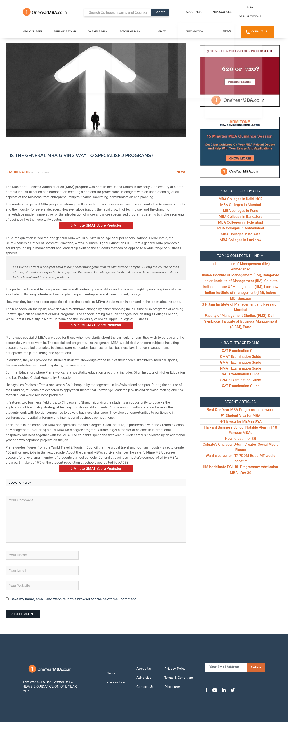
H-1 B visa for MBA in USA (240, 421)
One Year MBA (97, 32)
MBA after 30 (240, 473)
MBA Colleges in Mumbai (240, 205)
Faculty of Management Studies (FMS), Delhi (240, 315)
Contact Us (144, 687)
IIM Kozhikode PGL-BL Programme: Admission (240, 467)
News (227, 31)
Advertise (143, 678)
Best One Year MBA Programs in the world (240, 410)
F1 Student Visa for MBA (240, 415)
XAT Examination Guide (240, 386)
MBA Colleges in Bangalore (240, 216)
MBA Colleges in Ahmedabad (240, 228)
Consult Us (259, 32)
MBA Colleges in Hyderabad (240, 222)
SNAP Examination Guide (240, 380)
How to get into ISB (240, 438)
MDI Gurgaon (240, 298)
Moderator (20, 172)
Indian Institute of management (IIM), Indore (240, 292)
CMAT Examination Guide (240, 356)
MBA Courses (222, 12)
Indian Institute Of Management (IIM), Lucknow (240, 287)
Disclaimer (172, 687)
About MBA (193, 12)
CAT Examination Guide (240, 351)
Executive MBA (129, 32)
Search (160, 12)
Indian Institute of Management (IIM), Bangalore (240, 275)
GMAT (162, 32)
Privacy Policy (175, 669)
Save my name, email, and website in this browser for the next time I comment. (74, 599)
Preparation (194, 32)
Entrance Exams (64, 32)
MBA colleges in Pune (240, 211)
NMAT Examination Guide (240, 368)
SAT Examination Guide (240, 374)
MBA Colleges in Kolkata (240, 234)
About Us (143, 669)
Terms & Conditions (179, 678)
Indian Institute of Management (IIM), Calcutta (240, 281)
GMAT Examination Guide (240, 362)
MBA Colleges (32, 32)
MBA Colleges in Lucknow (240, 240)
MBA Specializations (250, 12)
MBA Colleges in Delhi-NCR (241, 199)
